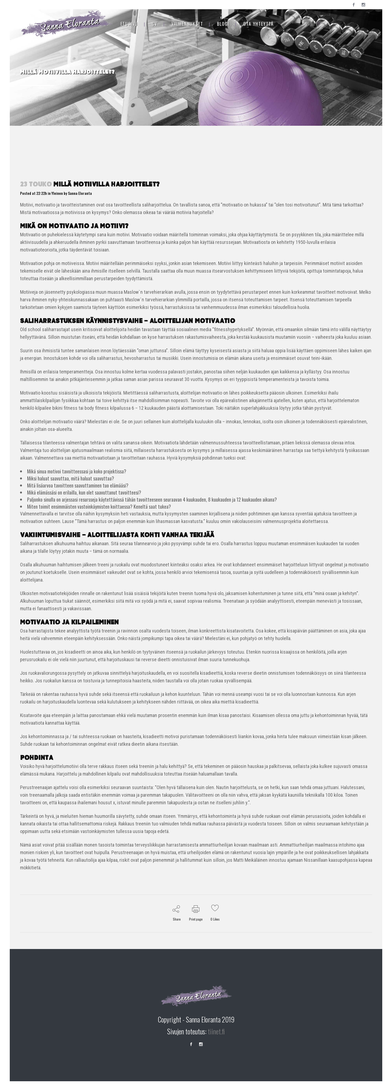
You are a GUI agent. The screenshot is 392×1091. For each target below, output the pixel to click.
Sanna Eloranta (80, 193)
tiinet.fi (216, 1031)
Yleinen (57, 193)
